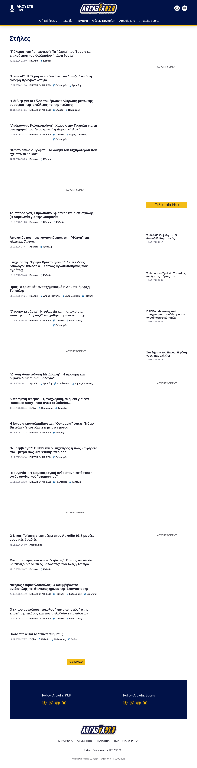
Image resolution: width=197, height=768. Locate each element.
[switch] (132, 381)
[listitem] (98, 375)
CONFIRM (79, 421)
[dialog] (98, 384)
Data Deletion (83, 430)
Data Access (98, 430)
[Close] (145, 337)
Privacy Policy (114, 430)
